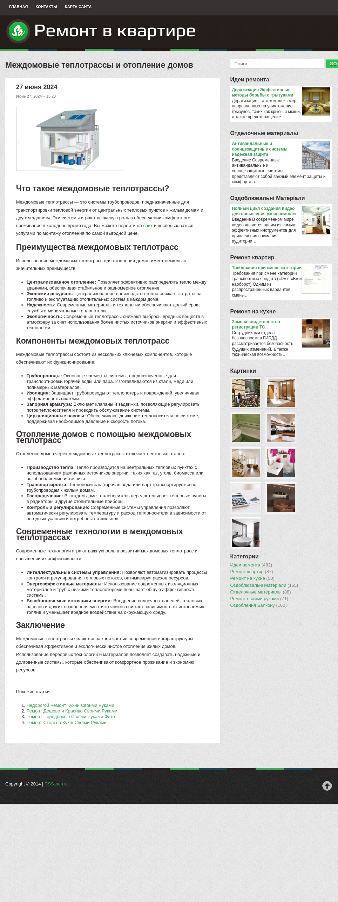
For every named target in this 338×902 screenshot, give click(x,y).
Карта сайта (78, 7)
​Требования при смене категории (281, 268)
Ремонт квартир (252, 257)
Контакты (46, 7)
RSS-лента (56, 784)
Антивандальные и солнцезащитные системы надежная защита (281, 149)
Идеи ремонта (249, 79)
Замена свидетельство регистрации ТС (281, 324)
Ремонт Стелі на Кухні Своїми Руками (67, 722)
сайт (148, 225)
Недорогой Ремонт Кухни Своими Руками (70, 705)
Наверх (327, 785)
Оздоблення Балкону (258, 605)
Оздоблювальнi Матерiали (267, 198)
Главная (18, 7)
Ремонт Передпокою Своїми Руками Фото (71, 716)
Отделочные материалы (264, 133)
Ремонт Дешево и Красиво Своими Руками (72, 711)
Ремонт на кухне (253, 311)
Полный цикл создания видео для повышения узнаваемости (281, 211)
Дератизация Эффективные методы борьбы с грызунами (281, 92)
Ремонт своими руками (259, 598)
